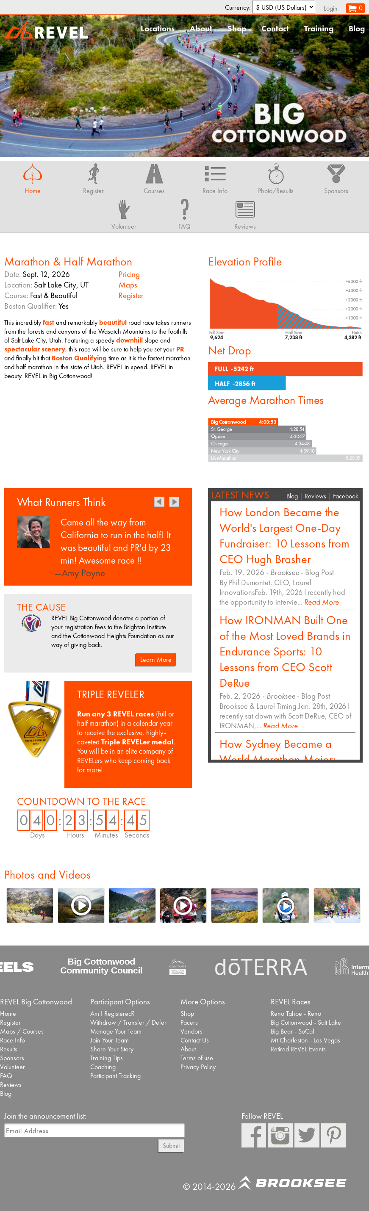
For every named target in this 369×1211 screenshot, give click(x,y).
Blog (357, 28)
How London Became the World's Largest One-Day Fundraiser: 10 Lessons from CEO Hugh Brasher (284, 535)
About (201, 28)
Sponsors (12, 1057)
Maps (128, 284)
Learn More (156, 659)
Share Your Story (111, 1049)
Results (8, 1049)
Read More (321, 602)
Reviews (315, 496)
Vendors (191, 1031)
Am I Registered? (112, 1013)
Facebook (345, 496)
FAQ (6, 1075)
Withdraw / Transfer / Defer (128, 1022)
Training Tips (106, 1057)
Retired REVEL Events (298, 1049)
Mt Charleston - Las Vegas (305, 1040)
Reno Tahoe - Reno (296, 1013)
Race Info (12, 1040)
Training (318, 28)
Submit (171, 1145)
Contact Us (194, 1040)
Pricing (129, 274)
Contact (275, 28)
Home (8, 1013)
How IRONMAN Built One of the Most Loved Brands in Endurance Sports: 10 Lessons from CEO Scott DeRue (285, 651)
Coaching (103, 1066)
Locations (158, 28)
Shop (237, 28)
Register (131, 295)
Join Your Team (109, 1040)
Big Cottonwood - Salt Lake (306, 1022)
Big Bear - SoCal (292, 1031)
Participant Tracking (115, 1075)
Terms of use (196, 1057)
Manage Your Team (115, 1031)
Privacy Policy (198, 1066)
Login (331, 8)
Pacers (189, 1022)
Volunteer (12, 1066)
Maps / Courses (22, 1031)
